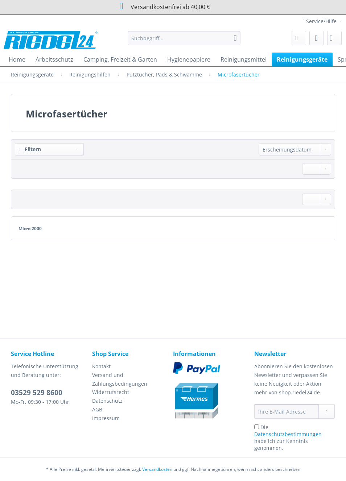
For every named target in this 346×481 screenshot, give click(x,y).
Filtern (30, 149)
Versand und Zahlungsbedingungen (119, 379)
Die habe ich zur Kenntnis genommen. (288, 437)
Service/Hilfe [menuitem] (320, 21)
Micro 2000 (30, 228)
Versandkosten (157, 469)
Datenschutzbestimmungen (288, 434)
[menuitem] (184, 41)
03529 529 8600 (36, 392)
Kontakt (101, 366)
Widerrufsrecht (110, 392)
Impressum (106, 418)
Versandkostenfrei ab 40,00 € (162, 6)
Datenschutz (107, 400)
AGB (97, 409)
